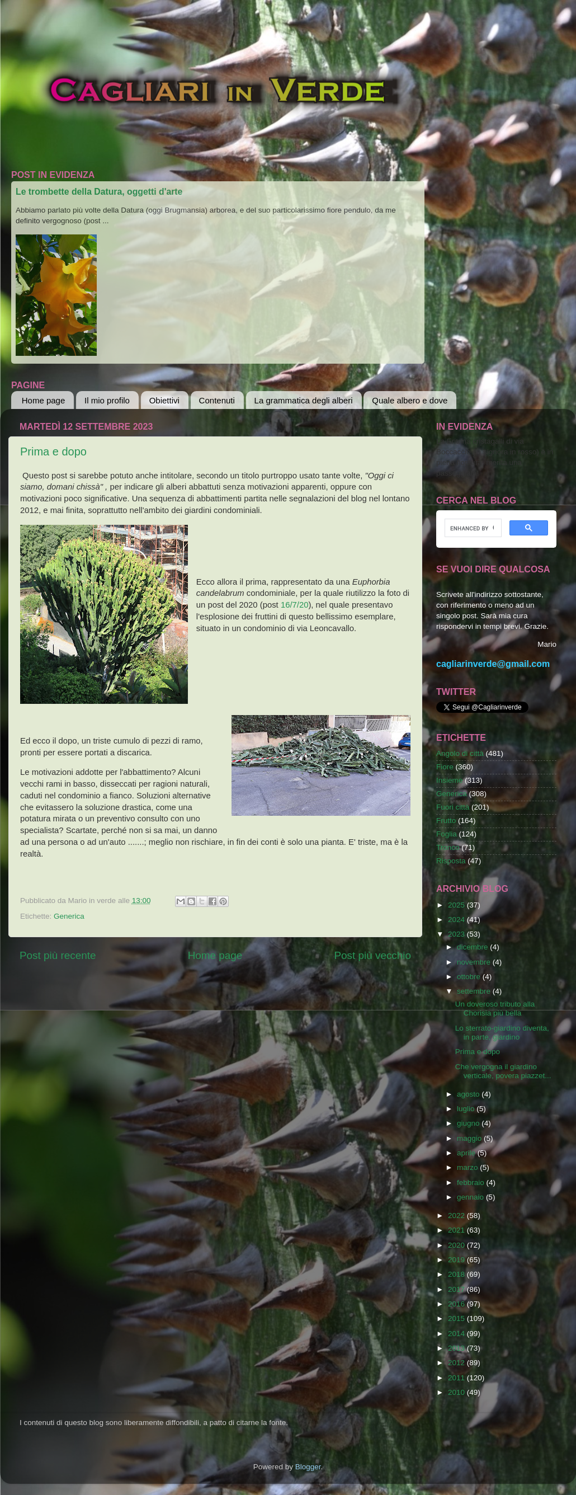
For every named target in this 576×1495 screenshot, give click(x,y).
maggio (470, 1138)
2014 (457, 1333)
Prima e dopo (53, 451)
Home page (43, 400)
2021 (457, 1230)
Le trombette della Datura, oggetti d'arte (99, 191)
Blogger (308, 1467)
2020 (457, 1245)
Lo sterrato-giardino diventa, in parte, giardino (502, 1032)
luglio (466, 1108)
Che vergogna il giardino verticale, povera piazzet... (503, 1071)
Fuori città (452, 807)
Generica (69, 916)
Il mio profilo (107, 400)
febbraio (472, 1182)
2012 (457, 1362)
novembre (475, 962)
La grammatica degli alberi (303, 400)
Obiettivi (164, 400)
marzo (468, 1167)
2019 (457, 1260)
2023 (457, 934)
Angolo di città (460, 753)
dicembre (473, 947)
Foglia (446, 834)
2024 (457, 919)
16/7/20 (295, 604)
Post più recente (58, 955)
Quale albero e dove (409, 400)
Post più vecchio (372, 955)
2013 (457, 1348)
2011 (457, 1378)
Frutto (446, 820)
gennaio (471, 1197)
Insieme (449, 780)
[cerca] (472, 528)
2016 (457, 1304)
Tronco (448, 847)
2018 (457, 1274)
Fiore (445, 767)
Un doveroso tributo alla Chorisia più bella (495, 1008)
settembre (475, 991)
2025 (457, 905)
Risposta (451, 861)
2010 (457, 1392)
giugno (469, 1123)
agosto (469, 1094)
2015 (457, 1318)
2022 (457, 1215)
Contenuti (217, 400)
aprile (467, 1153)
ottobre (470, 976)
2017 (457, 1289)
